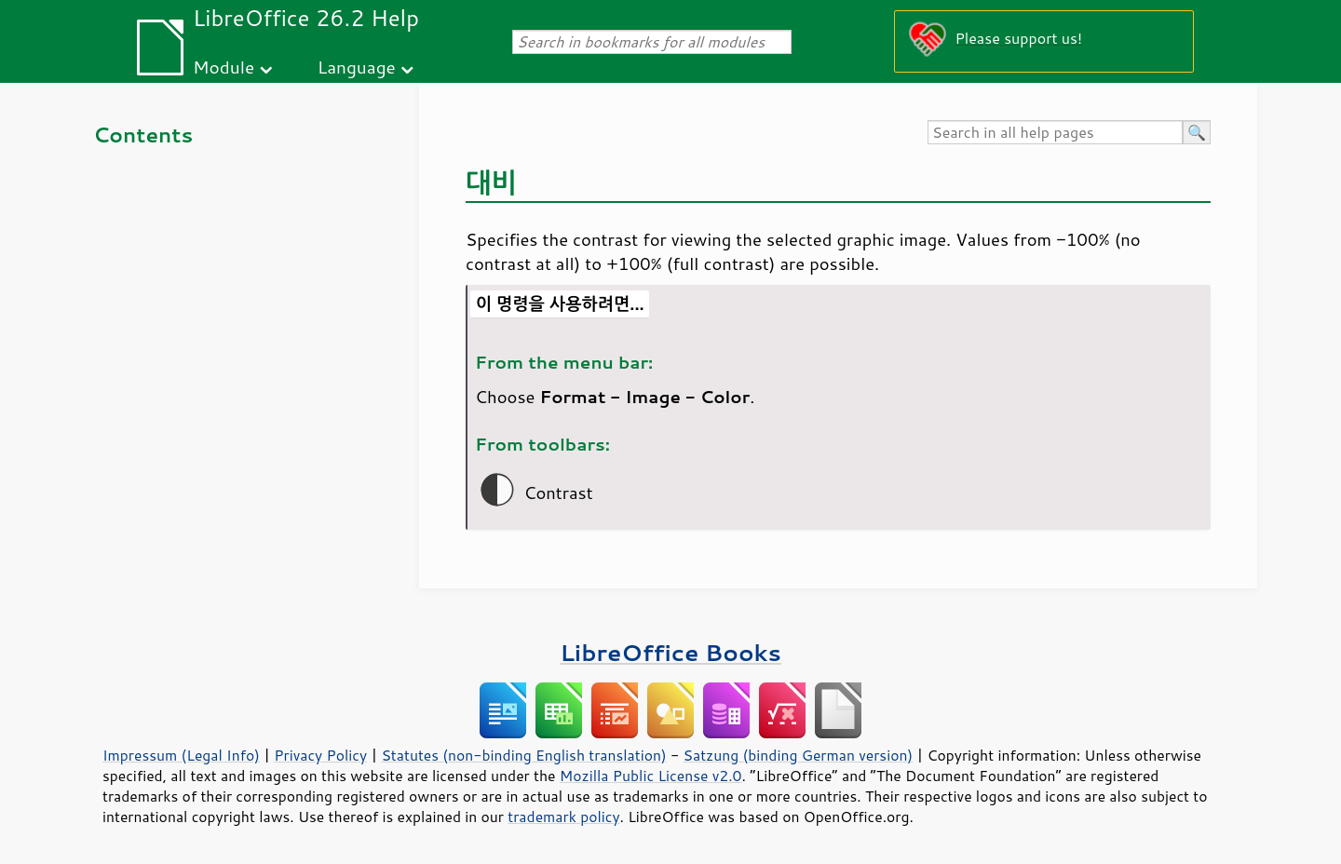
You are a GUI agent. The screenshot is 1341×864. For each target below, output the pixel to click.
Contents (143, 134)
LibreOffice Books (670, 652)
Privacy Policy (320, 755)
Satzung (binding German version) (799, 755)
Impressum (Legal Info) (181, 755)
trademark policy (563, 816)
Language (357, 66)
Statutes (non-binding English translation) (523, 755)
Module (223, 66)
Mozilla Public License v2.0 (651, 775)
